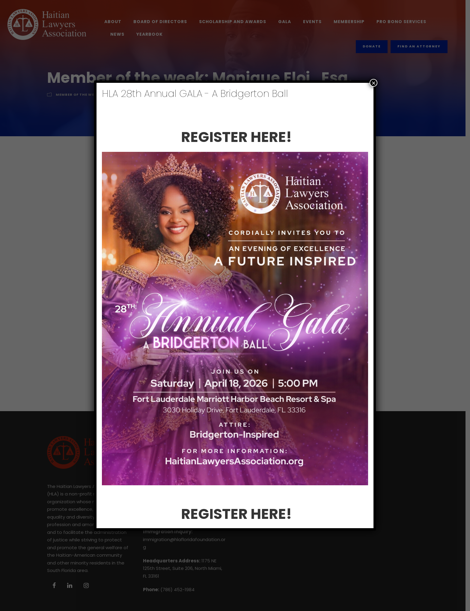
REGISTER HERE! (237, 137)
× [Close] (373, 83)
